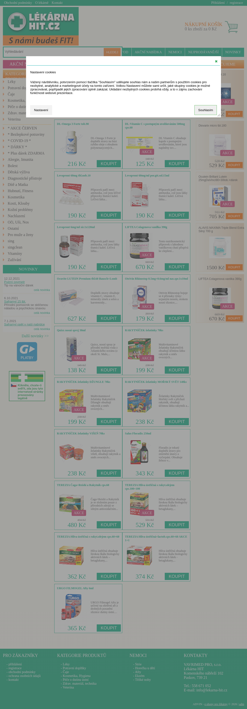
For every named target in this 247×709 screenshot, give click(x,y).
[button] (216, 61)
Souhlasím (205, 110)
